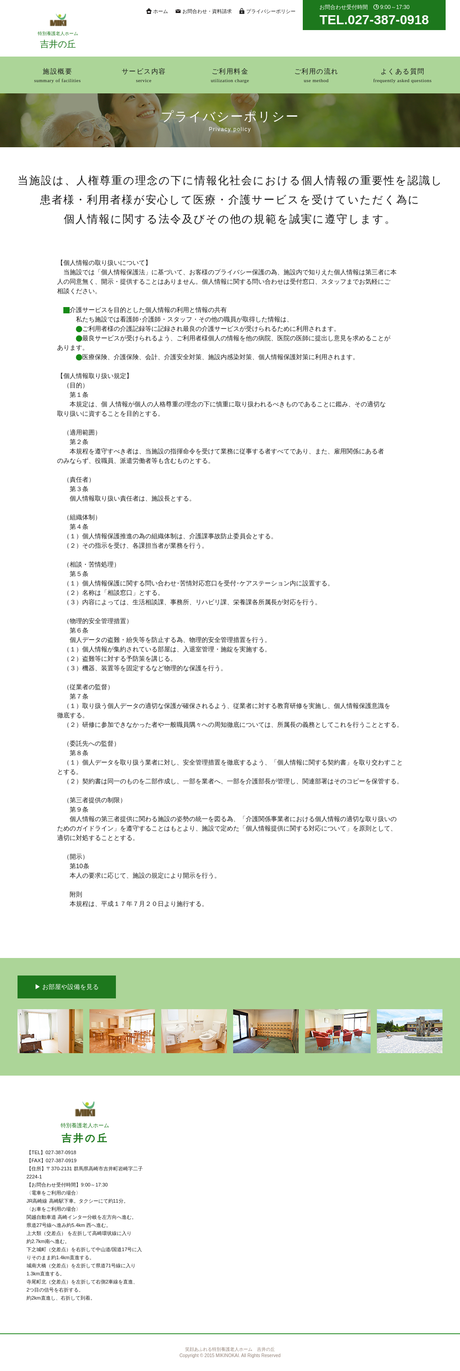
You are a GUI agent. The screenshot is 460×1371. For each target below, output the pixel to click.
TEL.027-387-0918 (374, 20)
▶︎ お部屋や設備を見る (67, 986)
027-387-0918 (60, 1152)
